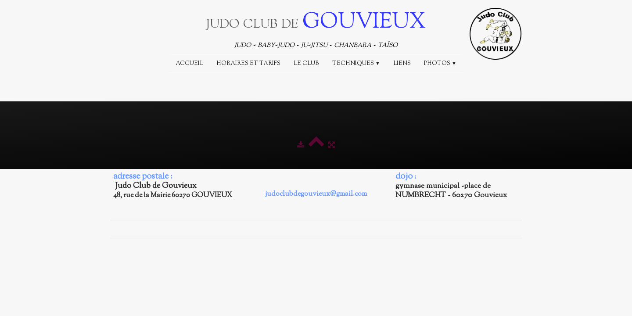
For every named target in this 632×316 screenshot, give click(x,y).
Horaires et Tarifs (248, 64)
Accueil (189, 64)
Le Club (306, 64)
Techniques (356, 64)
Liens (402, 64)
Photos (440, 64)
